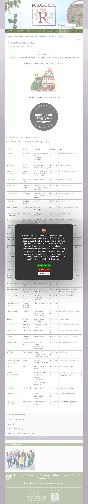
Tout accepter (44, 265)
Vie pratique (63, 31)
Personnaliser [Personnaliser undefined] (44, 273)
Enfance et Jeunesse (51, 31)
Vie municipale (26, 31)
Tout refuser (44, 269)
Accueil (7, 31)
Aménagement (38, 31)
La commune (15, 31)
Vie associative (74, 31)
